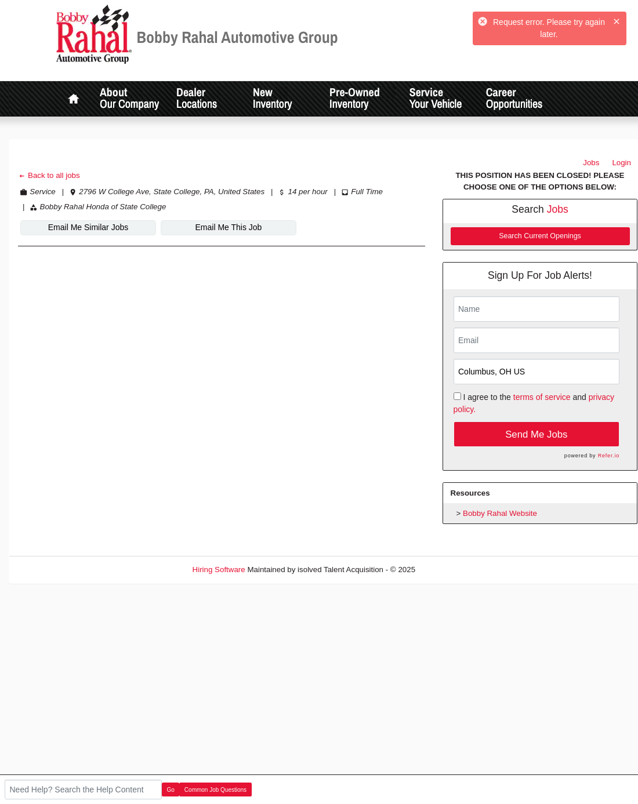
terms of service (542, 397)
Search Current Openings (540, 236)
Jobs (591, 162)
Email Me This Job (228, 227)
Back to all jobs (49, 175)
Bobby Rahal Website (500, 513)
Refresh (449, 569)
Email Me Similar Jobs (88, 227)
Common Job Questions (215, 790)
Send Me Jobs (536, 434)
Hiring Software (219, 569)
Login (621, 162)
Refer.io (608, 456)
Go (171, 790)
